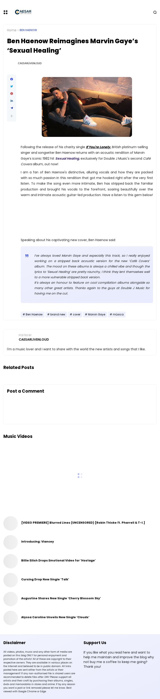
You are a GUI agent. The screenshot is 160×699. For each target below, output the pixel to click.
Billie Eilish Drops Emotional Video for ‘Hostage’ (58, 560)
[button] (11, 116)
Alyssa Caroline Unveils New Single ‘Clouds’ (55, 617)
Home (11, 30)
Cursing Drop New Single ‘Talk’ (45, 579)
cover (76, 314)
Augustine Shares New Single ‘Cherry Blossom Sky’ (61, 598)
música (118, 314)
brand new (57, 314)
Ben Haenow (28, 30)
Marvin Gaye (96, 314)
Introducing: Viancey (37, 541)
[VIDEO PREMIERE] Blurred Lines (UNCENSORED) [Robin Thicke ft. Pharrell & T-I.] (83, 523)
